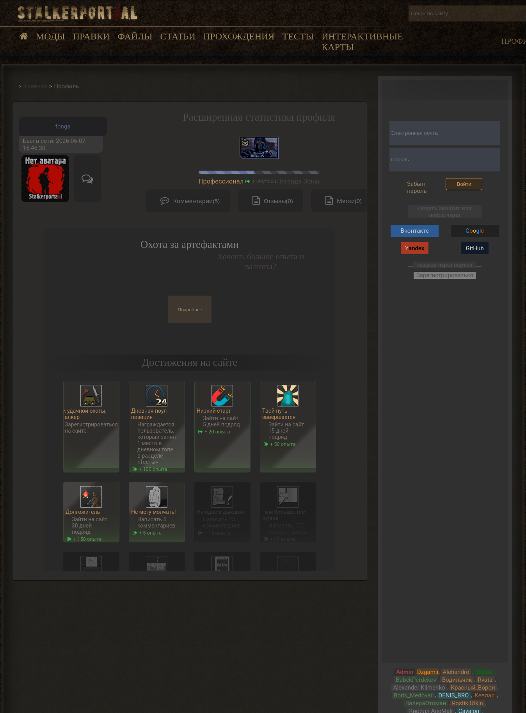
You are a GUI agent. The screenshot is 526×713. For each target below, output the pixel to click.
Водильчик (457, 679)
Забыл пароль (417, 187)
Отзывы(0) (271, 200)
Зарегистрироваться (444, 275)
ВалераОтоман (425, 703)
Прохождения (238, 36)
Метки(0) (342, 200)
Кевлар (484, 695)
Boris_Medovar (413, 695)
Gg (475, 230)
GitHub (475, 248)
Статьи (177, 36)
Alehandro (456, 672)
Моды (50, 36)
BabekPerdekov (416, 679)
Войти (464, 184)
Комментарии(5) (188, 200)
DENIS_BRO (454, 695)
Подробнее (190, 309)
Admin (404, 672)
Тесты (298, 36)
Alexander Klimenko (419, 687)
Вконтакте (415, 230)
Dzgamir (428, 672)
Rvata (485, 679)
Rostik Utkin (467, 703)
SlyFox (483, 672)
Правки (91, 36)
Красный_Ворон (473, 687)
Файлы (134, 36)
